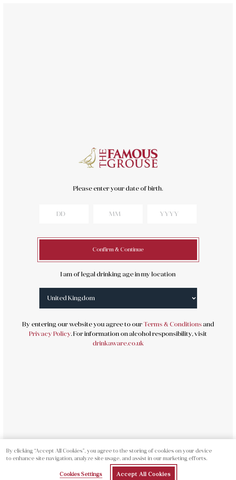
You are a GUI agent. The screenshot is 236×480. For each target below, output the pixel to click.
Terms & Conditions (172, 324)
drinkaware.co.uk (118, 343)
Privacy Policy (50, 333)
